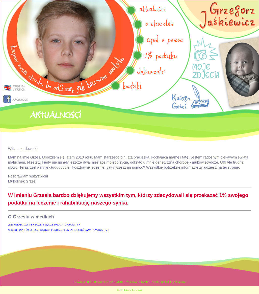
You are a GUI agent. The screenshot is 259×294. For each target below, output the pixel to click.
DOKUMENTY (145, 282)
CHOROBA (91, 282)
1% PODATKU (115, 282)
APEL (102, 282)
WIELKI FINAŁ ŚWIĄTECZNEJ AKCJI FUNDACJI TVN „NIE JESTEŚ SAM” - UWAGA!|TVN (58, 230)
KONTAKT (180, 282)
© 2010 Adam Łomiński (129, 290)
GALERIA (130, 282)
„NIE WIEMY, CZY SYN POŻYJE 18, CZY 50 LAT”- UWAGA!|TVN (44, 224)
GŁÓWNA (78, 282)
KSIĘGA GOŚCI (164, 282)
